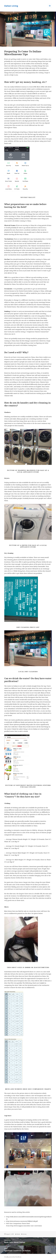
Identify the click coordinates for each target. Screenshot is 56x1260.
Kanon (18, 1234)
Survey (24, 1234)
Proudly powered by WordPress (12, 1257)
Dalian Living (11, 5)
